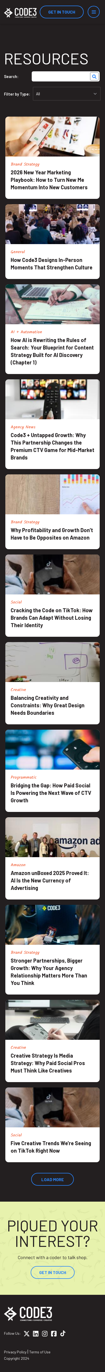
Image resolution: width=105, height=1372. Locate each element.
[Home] (20, 13)
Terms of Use (39, 1352)
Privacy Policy (15, 1352)
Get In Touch (61, 11)
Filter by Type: (17, 94)
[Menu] (94, 12)
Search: (11, 76)
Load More (52, 1179)
